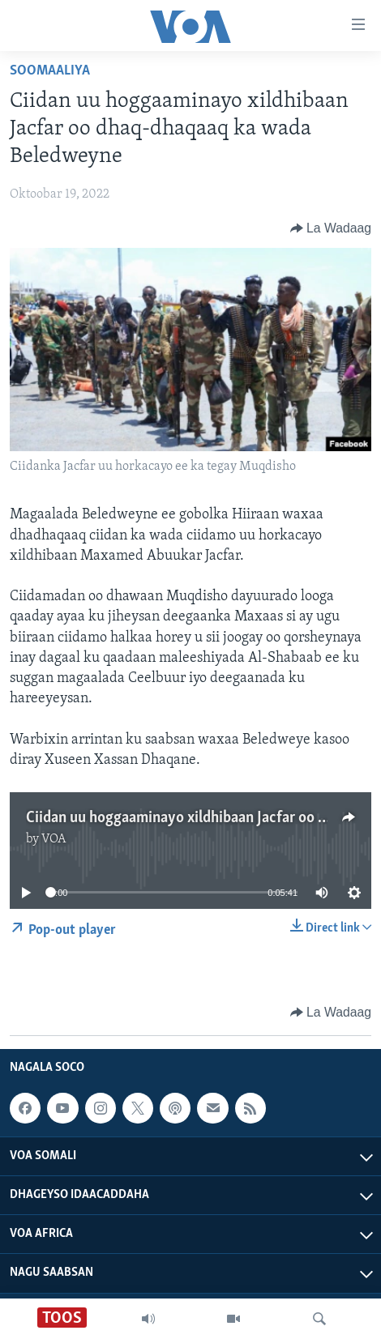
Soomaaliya (50, 71)
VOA (53, 839)
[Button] (330, 228)
